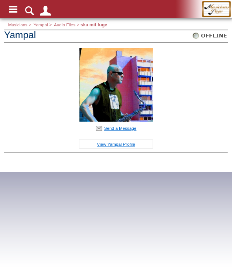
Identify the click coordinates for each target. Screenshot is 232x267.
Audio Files (64, 24)
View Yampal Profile (116, 144)
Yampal (41, 24)
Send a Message (120, 128)
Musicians (17, 24)
